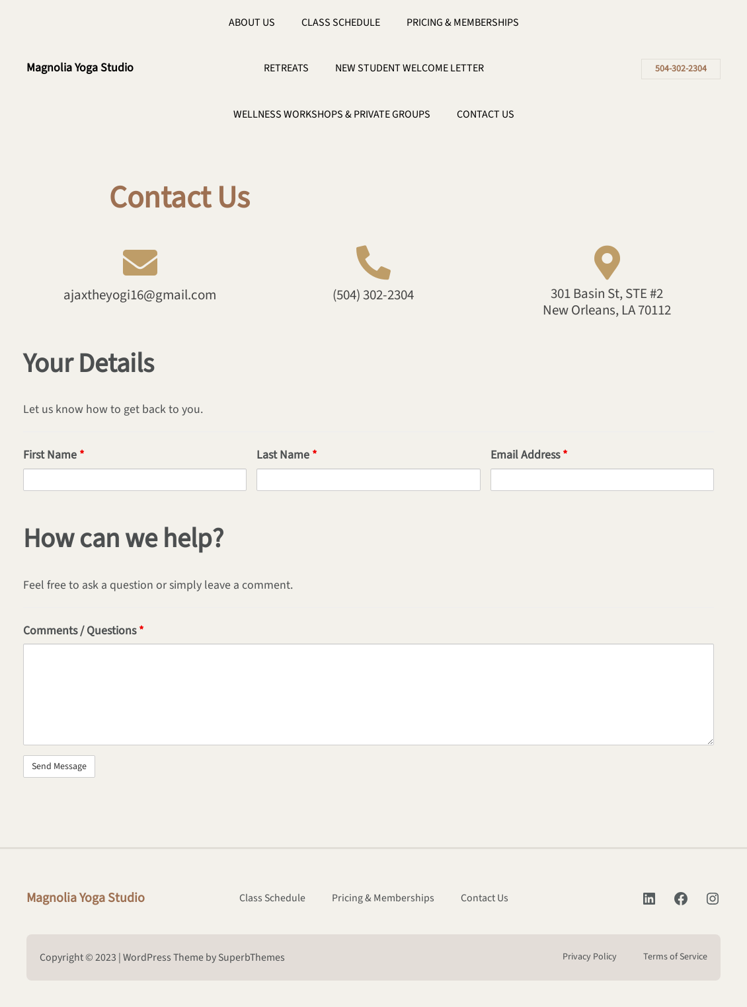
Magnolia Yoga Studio (80, 67)
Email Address (529, 455)
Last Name (286, 455)
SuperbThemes (251, 957)
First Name (53, 455)
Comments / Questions (83, 630)
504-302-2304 (681, 68)
